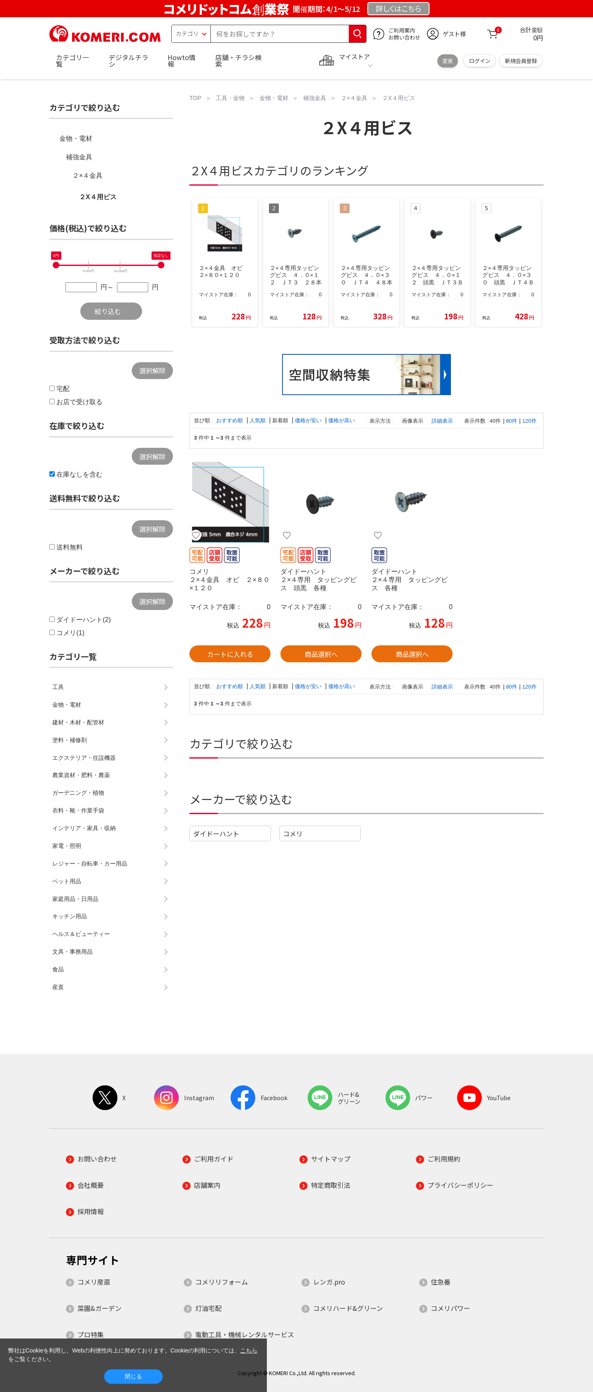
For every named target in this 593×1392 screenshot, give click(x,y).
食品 (58, 969)
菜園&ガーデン (99, 1308)
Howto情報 (182, 60)
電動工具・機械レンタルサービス (244, 1334)
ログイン (479, 61)
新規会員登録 (521, 61)
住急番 (441, 1281)
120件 (529, 421)
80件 (511, 421)
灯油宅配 (208, 1308)
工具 (58, 687)
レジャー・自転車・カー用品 (89, 863)
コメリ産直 (93, 1281)
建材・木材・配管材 (78, 722)
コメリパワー (450, 1308)
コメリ (293, 833)
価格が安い (309, 420)
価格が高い (341, 420)
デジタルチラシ (128, 60)
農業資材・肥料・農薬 (81, 775)
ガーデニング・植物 (78, 792)
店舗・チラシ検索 (238, 60)
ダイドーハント (216, 833)
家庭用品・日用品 (75, 899)
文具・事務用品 (72, 951)
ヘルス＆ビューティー (81, 934)
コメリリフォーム (221, 1281)
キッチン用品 (69, 916)
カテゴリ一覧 (72, 60)
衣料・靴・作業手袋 (78, 810)
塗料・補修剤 (69, 740)
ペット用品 (66, 881)
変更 (447, 61)
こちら (248, 1350)
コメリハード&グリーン (348, 1308)
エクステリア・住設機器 (84, 757)
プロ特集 (90, 1334)
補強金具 (79, 157)
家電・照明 (66, 846)
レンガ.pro (329, 1281)
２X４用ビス (98, 196)
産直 (58, 987)
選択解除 (152, 370)
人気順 (258, 420)
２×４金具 (87, 175)
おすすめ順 (230, 420)
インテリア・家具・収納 (84, 828)
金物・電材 (75, 138)
